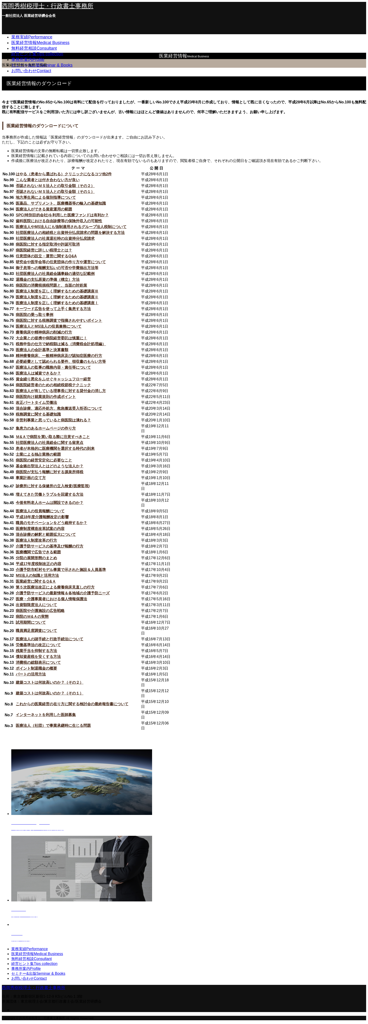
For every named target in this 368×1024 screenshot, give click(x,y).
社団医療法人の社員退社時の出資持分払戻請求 (55, 238)
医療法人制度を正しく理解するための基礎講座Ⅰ (57, 303)
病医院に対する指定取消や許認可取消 (48, 244)
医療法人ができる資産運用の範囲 (44, 209)
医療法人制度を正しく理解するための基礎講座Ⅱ (57, 297)
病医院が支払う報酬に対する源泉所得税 (49, 472)
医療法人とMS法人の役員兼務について (48, 326)
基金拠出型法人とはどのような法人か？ (49, 466)
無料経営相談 (34, 48)
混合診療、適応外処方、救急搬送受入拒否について (59, 408)
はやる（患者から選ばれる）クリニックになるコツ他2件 (64, 174)
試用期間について (31, 622)
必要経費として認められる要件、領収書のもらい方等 (61, 362)
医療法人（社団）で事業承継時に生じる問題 (53, 726)
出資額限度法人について (36, 605)
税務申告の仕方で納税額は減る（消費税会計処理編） (61, 344)
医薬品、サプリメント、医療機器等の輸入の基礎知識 (61, 203)
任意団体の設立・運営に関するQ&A (46, 256)
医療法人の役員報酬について (40, 511)
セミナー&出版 (38, 973)
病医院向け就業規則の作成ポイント (46, 397)
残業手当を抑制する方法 (36, 651)
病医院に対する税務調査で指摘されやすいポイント (59, 321)
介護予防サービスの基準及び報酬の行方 (49, 546)
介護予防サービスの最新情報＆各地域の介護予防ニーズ (63, 593)
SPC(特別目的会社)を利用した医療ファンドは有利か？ (62, 215)
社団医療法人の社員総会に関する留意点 (49, 443)
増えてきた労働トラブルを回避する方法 (49, 494)
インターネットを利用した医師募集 (46, 715)
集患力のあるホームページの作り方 (46, 428)
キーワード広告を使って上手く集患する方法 (53, 309)
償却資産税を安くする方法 (38, 657)
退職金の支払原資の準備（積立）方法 (48, 279)
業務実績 (31, 37)
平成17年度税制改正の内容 (38, 564)
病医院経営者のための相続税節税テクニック (53, 385)
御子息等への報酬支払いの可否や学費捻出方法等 (57, 268)
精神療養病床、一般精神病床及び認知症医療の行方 (59, 356)
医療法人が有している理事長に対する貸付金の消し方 (61, 391)
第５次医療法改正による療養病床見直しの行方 (55, 587)
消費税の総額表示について (38, 662)
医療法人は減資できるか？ (38, 373)
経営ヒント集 (37, 54)
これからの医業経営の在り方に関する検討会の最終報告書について (72, 704)
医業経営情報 (40, 42)
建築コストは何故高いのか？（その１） (49, 693)
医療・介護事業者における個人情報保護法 (51, 599)
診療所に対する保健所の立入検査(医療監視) (53, 486)
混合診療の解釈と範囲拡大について (46, 534)
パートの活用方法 (31, 674)
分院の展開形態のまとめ (36, 558)
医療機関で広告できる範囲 (38, 552)
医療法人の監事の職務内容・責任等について (53, 367)
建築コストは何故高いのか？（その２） (49, 682)
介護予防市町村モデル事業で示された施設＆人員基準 (61, 570)
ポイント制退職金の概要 (36, 668)
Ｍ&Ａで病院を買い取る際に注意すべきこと (53, 437)
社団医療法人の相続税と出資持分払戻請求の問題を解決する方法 (70, 233)
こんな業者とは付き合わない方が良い (48, 180)
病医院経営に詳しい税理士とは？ (44, 250)
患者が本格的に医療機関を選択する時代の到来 (55, 448)
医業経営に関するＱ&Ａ (36, 581)
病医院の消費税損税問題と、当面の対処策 (51, 285)
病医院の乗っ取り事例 (34, 315)
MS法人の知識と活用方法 (37, 576)
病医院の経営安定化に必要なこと (44, 460)
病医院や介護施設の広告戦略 (40, 611)
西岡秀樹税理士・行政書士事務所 (47, 6)
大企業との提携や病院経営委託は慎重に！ (51, 338)
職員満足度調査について (36, 631)
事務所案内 (27, 59)
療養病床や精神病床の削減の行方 (44, 332)
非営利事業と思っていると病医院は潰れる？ (53, 420)
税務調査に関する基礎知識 (38, 414)
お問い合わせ (31, 70)
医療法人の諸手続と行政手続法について (49, 639)
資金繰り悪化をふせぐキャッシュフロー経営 (53, 379)
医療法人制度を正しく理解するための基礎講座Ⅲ (57, 291)
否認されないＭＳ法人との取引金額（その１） (55, 192)
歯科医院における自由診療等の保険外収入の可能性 (59, 221)
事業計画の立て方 (31, 478)
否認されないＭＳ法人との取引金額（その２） (55, 186)
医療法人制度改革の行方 (36, 540)
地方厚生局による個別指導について (46, 197)
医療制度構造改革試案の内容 (40, 529)
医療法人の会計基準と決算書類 (42, 350)
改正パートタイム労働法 (36, 403)
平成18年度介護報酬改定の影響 (42, 517)
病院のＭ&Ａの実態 (32, 617)
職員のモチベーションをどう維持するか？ (51, 523)
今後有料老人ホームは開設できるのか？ (49, 503)
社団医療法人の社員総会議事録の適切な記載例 (55, 274)
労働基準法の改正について (38, 645)
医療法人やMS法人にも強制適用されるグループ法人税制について (71, 227)
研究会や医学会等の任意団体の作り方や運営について (61, 262)
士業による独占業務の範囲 (38, 454)
